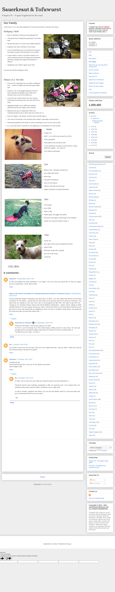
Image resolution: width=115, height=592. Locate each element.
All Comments (95, 483)
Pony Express (93, 354)
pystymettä (92, 363)
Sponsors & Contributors (96, 79)
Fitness (91, 275)
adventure (92, 174)
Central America (94, 216)
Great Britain (92, 288)
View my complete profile (96, 498)
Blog (90, 55)
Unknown (12, 279)
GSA (90, 291)
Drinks (91, 246)
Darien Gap (92, 239)
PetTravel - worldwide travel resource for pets (97, 466)
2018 (92, 129)
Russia (91, 383)
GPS (90, 285)
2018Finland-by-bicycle (96, 164)
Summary (92, 409)
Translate (101, 450)
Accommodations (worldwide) (98, 93)
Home (42, 477)
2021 (92, 116)
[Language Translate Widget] (100, 447)
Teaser (91, 416)
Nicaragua (92, 327)
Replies (14, 318)
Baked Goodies (93, 190)
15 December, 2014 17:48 (25, 279)
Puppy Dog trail (93, 360)
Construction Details (95, 226)
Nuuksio (91, 331)
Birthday (91, 200)
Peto (90, 347)
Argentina (92, 187)
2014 (92, 140)
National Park (93, 324)
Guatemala (92, 295)
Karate (91, 311)
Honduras (92, 308)
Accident (91, 167)
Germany (91, 282)
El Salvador (92, 252)
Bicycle (91, 194)
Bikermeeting (93, 197)
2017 (92, 132)
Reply (11, 287)
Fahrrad (91, 262)
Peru (90, 344)
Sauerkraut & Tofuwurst (31, 9)
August (95, 118)
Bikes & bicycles (94, 73)
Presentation (92, 357)
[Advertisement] (42, 455)
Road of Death (93, 380)
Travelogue (92, 422)
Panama (91, 337)
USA (90, 429)
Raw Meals (92, 370)
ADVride (91, 177)
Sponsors (92, 406)
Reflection (92, 376)
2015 (92, 137)
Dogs (90, 242)
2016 (92, 134)
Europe (91, 259)
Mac (90, 314)
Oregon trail (92, 334)
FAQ (90, 89)
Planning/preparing (94, 350)
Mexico (91, 318)
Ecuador (91, 249)
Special (91, 403)
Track (90, 419)
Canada (91, 213)
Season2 (91, 386)
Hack (90, 298)
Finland (91, 269)
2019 (92, 126)
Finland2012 (92, 272)
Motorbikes (92, 321)
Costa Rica (92, 233)
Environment (92, 256)
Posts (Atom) (47, 484)
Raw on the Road (94, 373)
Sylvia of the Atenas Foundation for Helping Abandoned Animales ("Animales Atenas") (40, 293)
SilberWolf (92, 393)
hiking (90, 305)
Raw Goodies (93, 367)
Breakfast (92, 210)
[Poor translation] (8, 558)
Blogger (68, 544)
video (90, 435)
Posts (92, 480)
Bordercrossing (93, 207)
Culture (91, 236)
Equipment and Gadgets (96, 83)
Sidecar (91, 389)
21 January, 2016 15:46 (20, 344)
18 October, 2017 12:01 (25, 378)
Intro (90, 52)
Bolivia (91, 203)
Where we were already (96, 86)
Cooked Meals (93, 229)
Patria (90, 340)
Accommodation (94, 171)
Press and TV (93, 76)
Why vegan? (92, 58)
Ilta (10, 344)
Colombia (92, 223)
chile (90, 220)
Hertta (91, 301)
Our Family (92, 62)
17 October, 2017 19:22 (24, 359)
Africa (90, 180)
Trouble (91, 425)
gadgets (91, 278)
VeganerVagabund (94, 432)
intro (13, 27)
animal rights (93, 184)
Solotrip (91, 396)
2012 (92, 145)
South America (93, 399)
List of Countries (94, 70)
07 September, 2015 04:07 (44, 323)
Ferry (90, 265)
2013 (92, 143)
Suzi (90, 412)
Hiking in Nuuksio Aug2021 (97, 121)
